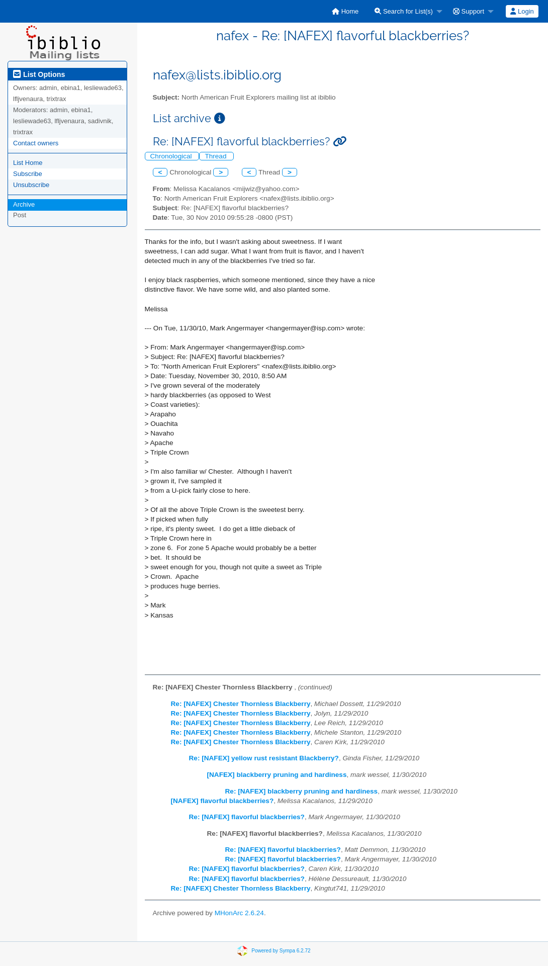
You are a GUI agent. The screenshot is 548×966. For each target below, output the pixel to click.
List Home (28, 162)
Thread (216, 156)
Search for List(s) (404, 11)
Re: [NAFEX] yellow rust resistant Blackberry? (264, 758)
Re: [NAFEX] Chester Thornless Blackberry (241, 704)
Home (345, 11)
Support (468, 11)
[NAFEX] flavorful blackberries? (222, 801)
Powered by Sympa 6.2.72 (280, 950)
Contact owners (35, 143)
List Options (39, 74)
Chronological (172, 156)
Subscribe (27, 174)
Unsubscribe (31, 185)
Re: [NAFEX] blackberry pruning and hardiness (301, 791)
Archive (24, 204)
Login (521, 11)
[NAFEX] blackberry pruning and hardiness (277, 774)
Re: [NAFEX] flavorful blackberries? (247, 817)
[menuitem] (345, 11)
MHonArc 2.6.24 (239, 913)
